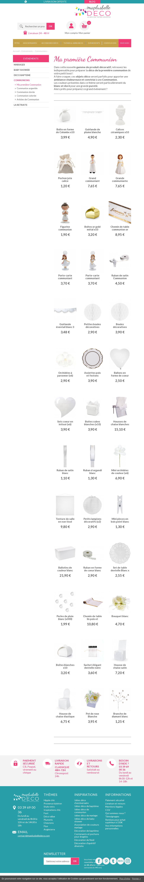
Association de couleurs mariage (86, 826)
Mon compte (71, 33)
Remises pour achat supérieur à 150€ (115, 821)
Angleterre (49, 829)
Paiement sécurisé (29, 762)
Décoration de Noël (84, 840)
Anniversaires (30, 43)
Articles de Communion (28, 99)
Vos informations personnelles (114, 827)
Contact (31, 8)
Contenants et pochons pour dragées (86, 835)
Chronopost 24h (61, 775)
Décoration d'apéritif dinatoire (85, 844)
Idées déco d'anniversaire (81, 801)
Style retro (49, 806)
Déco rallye (49, 816)
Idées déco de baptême (86, 806)
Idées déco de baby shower (84, 820)
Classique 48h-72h (62, 768)
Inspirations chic (52, 809)
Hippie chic (49, 800)
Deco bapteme (22, 75)
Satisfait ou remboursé (93, 771)
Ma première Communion (29, 84)
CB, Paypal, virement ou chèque (29, 769)
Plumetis (48, 819)
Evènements (94, 43)
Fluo (46, 826)
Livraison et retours (115, 803)
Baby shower (22, 70)
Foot (46, 813)
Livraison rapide (62, 762)
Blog (92, 1)
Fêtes (17, 43)
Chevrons (49, 822)
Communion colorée (26, 95)
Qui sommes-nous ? (115, 813)
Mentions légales (114, 806)
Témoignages (112, 816)
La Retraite (20, 105)
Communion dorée (26, 92)
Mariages (124, 43)
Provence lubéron (53, 803)
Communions (110, 43)
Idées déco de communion (81, 811)
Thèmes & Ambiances (73, 43)
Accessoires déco (50, 43)
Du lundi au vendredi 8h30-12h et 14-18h (126, 777)
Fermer (135, 878)
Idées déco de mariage (86, 815)
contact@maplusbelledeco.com (34, 835)
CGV (107, 809)
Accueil (16, 51)
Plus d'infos (124, 878)
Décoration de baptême (86, 830)
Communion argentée (27, 88)
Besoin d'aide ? (124, 762)
